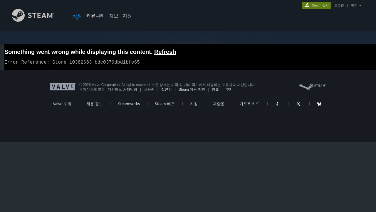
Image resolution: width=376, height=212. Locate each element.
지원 (127, 16)
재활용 (218, 107)
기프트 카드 (249, 107)
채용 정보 (94, 107)
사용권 (149, 93)
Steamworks (129, 107)
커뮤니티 (95, 16)
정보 (113, 16)
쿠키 (229, 93)
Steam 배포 (165, 107)
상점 (77, 16)
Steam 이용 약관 (192, 93)
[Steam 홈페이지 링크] (37, 20)
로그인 (339, 5)
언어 (354, 5)
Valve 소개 (62, 107)
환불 (215, 93)
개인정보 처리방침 (122, 93)
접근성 (166, 93)
